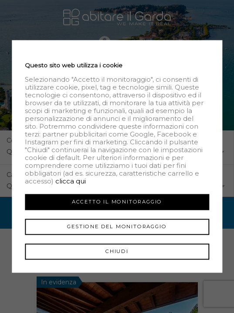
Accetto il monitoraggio (117, 202)
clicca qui (70, 181)
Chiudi (117, 251)
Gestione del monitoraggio (116, 226)
